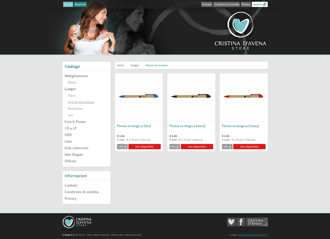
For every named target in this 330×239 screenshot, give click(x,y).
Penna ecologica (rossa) (240, 126)
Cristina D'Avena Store (240, 31)
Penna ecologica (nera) (187, 126)
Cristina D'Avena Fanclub (231, 222)
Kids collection (76, 148)
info (121, 146)
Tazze (72, 95)
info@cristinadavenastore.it (253, 235)
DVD (68, 135)
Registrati (80, 4)
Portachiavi (75, 109)
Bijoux (72, 82)
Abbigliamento (76, 76)
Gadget (70, 89)
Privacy (246, 4)
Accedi (68, 4)
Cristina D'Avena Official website (257, 222)
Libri (68, 141)
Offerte (70, 161)
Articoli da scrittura (81, 102)
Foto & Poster (75, 122)
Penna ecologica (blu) (134, 126)
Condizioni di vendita (226, 4)
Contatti (206, 4)
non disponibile (144, 146)
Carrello (257, 4)
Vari (70, 115)
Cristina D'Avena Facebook (241, 222)
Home (120, 65)
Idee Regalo (74, 154)
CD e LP (71, 128)
